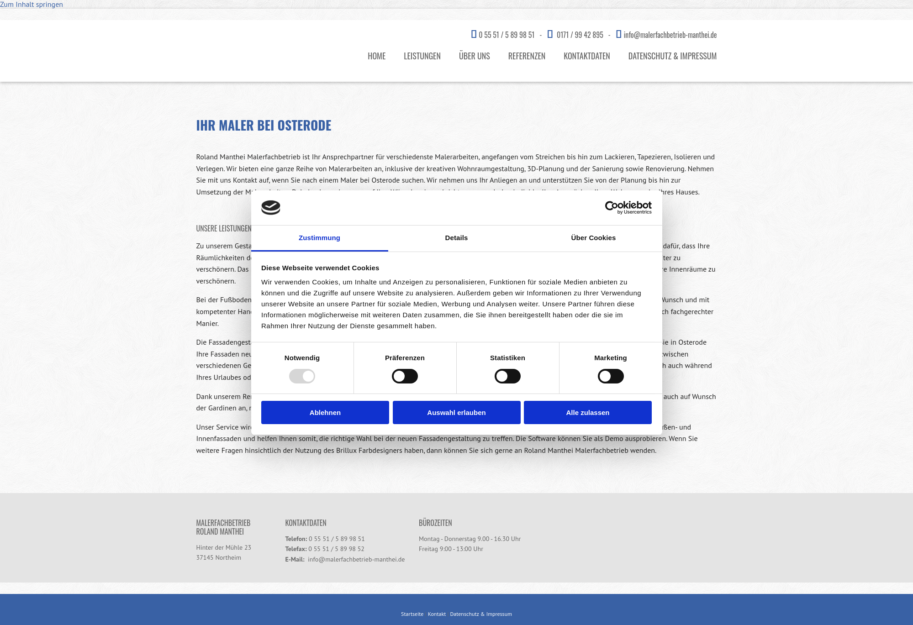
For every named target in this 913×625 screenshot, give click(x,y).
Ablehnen (325, 412)
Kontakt (437, 613)
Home (376, 56)
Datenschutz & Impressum (672, 56)
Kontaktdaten (587, 56)
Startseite (412, 613)
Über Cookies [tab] (593, 238)
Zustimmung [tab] (319, 238)
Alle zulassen (587, 412)
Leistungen (422, 56)
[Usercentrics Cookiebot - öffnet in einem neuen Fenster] (612, 208)
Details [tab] (456, 238)
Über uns (474, 56)
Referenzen (527, 56)
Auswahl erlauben (456, 412)
